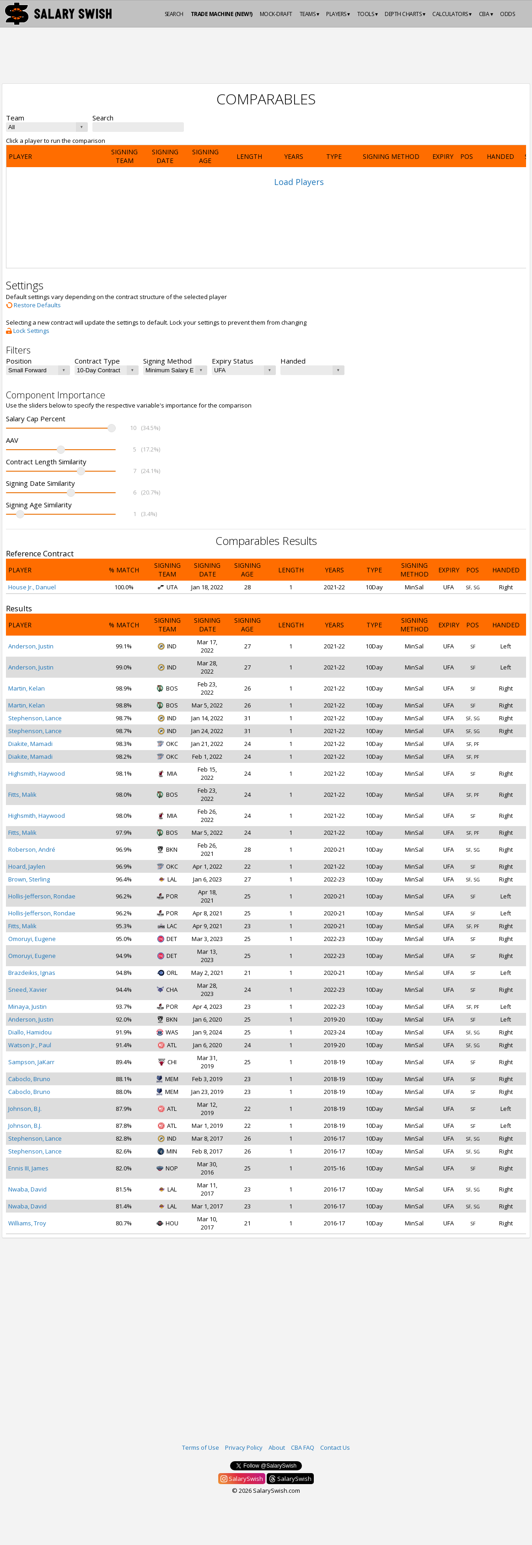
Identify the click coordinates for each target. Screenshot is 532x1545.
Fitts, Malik (22, 794)
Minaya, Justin (27, 1006)
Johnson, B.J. (25, 1108)
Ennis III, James (28, 1168)
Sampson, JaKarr (31, 1062)
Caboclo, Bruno (29, 1079)
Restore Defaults (33, 305)
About (277, 1447)
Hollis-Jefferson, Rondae (41, 896)
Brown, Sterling (29, 879)
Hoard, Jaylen (26, 866)
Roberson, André (31, 849)
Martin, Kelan (26, 688)
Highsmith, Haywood (36, 773)
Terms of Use (200, 1447)
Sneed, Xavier (27, 989)
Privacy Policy (244, 1447)
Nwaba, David (27, 1189)
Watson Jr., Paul (29, 1045)
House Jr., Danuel (32, 587)
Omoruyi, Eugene (32, 939)
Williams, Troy (27, 1223)
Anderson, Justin (31, 646)
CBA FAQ (302, 1447)
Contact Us (335, 1447)
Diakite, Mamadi (30, 744)
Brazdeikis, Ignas (31, 972)
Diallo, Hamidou (30, 1032)
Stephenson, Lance (35, 718)
